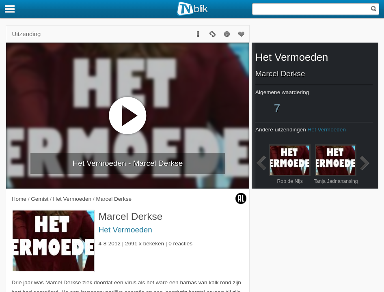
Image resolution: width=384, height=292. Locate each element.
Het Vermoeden (125, 229)
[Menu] (10, 9)
